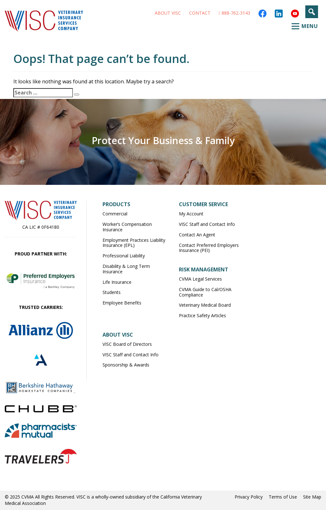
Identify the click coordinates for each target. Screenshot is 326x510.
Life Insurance (117, 282)
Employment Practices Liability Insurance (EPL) (134, 242)
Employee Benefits (122, 303)
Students (112, 292)
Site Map (312, 497)
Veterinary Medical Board (205, 305)
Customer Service (203, 204)
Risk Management (203, 269)
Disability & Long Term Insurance (126, 269)
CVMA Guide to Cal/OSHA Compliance (205, 292)
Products (116, 204)
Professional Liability (124, 256)
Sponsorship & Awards (126, 365)
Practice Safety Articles (202, 315)
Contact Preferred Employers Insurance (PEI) (209, 248)
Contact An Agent (197, 235)
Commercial (115, 214)
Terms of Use (283, 497)
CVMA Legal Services (200, 279)
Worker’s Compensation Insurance (127, 227)
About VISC (168, 13)
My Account (191, 214)
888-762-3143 (234, 13)
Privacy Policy (249, 497)
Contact (199, 13)
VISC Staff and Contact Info (207, 224)
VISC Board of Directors (127, 344)
